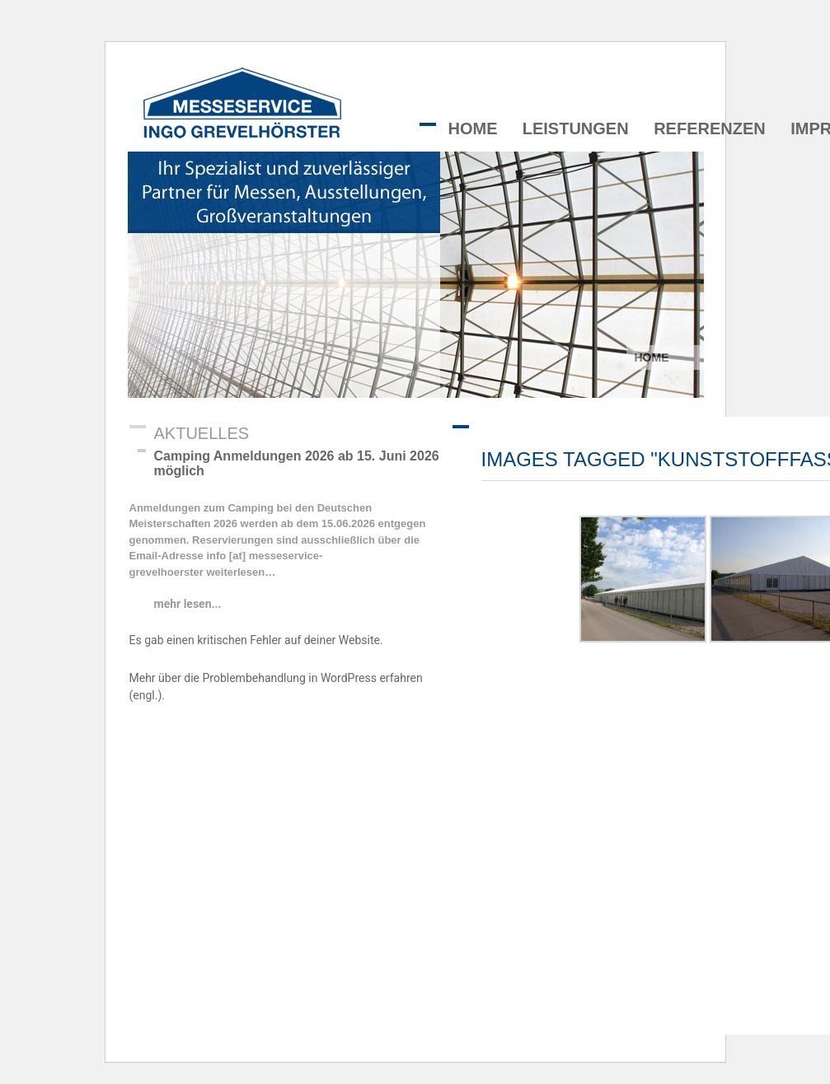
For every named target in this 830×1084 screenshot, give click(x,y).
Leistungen (576, 128)
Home (473, 128)
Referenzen (710, 128)
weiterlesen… (239, 572)
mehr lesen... (188, 603)
